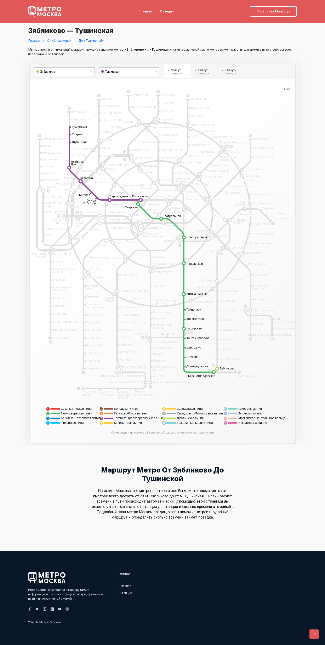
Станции (167, 9)
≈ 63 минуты (229, 72)
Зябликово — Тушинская (76, 30)
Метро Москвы (50, 622)
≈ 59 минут (175, 72)
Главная (145, 9)
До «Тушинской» (91, 41)
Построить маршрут (273, 9)
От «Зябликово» (59, 41)
